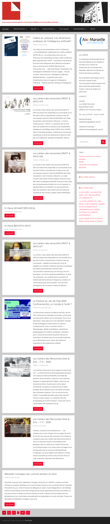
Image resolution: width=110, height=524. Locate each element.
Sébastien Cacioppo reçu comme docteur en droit (30, 474)
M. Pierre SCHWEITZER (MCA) (19, 208)
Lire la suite (38, 88)
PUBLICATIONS (48, 29)
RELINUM (82, 167)
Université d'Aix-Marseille (88, 165)
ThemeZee (28, 520)
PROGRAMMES (79, 29)
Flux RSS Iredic (87, 188)
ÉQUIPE (34, 29)
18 (22, 513)
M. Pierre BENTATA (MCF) (17, 225)
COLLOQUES (64, 29)
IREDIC (92, 29)
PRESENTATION (20, 29)
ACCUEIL (5, 29)
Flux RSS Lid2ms (87, 177)
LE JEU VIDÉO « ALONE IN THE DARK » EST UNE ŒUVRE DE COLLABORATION (90, 195)
